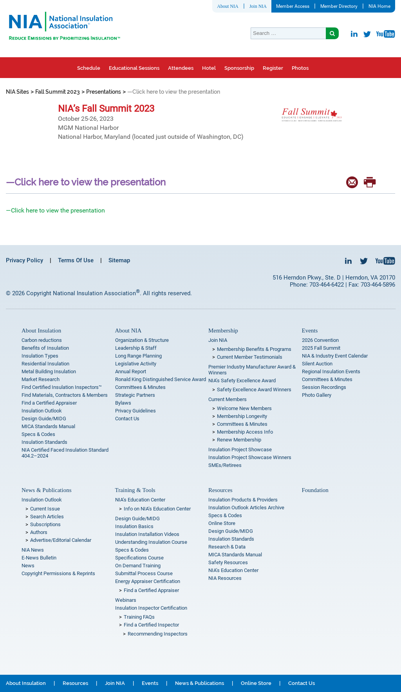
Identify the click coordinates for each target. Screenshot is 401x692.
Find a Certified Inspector (151, 625)
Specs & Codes (38, 434)
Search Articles (47, 516)
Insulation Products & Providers (243, 500)
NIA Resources (225, 578)
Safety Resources (228, 562)
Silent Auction (317, 364)
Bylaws (123, 403)
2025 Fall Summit (321, 348)
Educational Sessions (134, 68)
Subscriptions (45, 524)
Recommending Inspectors (158, 634)
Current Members (227, 399)
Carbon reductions (42, 340)
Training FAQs (139, 617)
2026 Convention (320, 340)
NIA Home (379, 6)
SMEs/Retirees (225, 465)
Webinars (125, 600)
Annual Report (130, 371)
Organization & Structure (142, 340)
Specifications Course (139, 558)
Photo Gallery (316, 395)
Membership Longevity (242, 416)
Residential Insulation (45, 364)
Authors (38, 532)
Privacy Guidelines (135, 411)
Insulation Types (40, 356)
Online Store (221, 523)
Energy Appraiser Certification (147, 581)
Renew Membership (239, 440)
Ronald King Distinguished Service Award (160, 379)
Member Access (292, 6)
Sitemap (119, 260)
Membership (223, 330)
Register (273, 68)
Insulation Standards (44, 442)
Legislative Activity (135, 364)
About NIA (227, 6)
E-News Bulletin (39, 558)
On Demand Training (138, 565)
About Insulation (41, 330)
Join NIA (258, 6)
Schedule (88, 68)
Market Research (41, 379)
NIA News (33, 550)
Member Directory (339, 6)
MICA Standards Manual (48, 426)
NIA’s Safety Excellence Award (242, 380)
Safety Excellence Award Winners (254, 389)
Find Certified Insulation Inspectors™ (62, 387)
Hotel (209, 68)
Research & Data (227, 547)
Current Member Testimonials (249, 357)
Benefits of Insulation (45, 348)
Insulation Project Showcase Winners (249, 457)
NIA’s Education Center (140, 500)
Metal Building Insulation (49, 371)
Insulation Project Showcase (240, 449)
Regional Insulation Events (331, 371)
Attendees (180, 68)
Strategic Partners (135, 395)
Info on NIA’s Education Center (157, 509)
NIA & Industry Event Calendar (335, 356)
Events (310, 330)
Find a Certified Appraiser (49, 403)
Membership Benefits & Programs (254, 349)
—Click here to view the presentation (55, 210)
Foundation (315, 490)
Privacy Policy (24, 260)
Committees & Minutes (140, 387)
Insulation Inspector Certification (151, 608)
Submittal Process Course (144, 573)
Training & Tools (135, 490)
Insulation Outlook (42, 411)
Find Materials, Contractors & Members (65, 395)
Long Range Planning (138, 356)
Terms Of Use (76, 260)
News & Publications (47, 490)
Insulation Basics (134, 526)
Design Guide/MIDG (44, 418)
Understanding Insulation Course (151, 542)
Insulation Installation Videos (147, 534)
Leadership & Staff (136, 348)
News (28, 565)
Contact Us (127, 418)
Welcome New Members (244, 408)
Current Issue (45, 509)
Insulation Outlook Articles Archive (246, 507)
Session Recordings (324, 387)
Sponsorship (239, 68)
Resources (220, 490)
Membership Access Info (245, 432)
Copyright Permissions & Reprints (58, 573)
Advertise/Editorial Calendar (60, 540)
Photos (300, 68)
